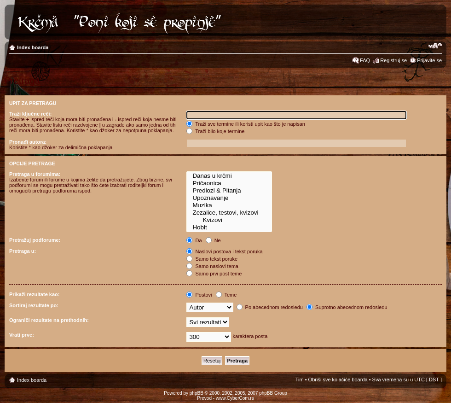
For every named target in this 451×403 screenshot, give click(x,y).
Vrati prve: (21, 335)
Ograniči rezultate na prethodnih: (49, 320)
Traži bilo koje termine (215, 131)
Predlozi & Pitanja (229, 190)
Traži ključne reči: (30, 114)
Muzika (229, 205)
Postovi (199, 295)
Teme (226, 295)
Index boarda (32, 47)
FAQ (365, 60)
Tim (299, 379)
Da (194, 240)
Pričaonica (229, 183)
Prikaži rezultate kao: (34, 294)
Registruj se (393, 60)
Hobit (229, 227)
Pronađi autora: (27, 142)
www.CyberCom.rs (235, 398)
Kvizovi (229, 220)
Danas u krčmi (229, 176)
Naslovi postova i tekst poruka (224, 251)
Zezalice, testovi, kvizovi (229, 212)
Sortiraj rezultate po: (33, 305)
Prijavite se (429, 60)
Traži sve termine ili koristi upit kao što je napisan (245, 124)
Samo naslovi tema (212, 266)
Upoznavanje (229, 198)
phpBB (196, 393)
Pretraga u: (22, 251)
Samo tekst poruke (211, 259)
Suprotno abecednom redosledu (346, 307)
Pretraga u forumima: (34, 174)
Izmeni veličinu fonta (435, 45)
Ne (213, 240)
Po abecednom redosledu (270, 307)
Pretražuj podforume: (34, 240)
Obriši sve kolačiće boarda (338, 379)
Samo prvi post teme (214, 273)
